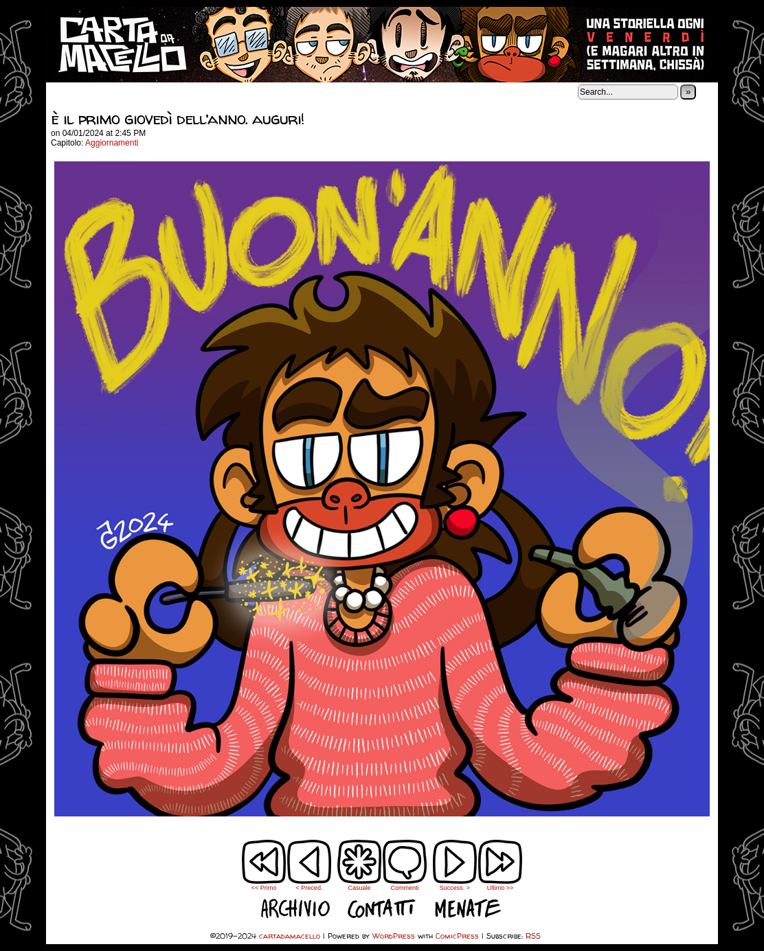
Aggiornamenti (111, 143)
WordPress (393, 935)
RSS (533, 935)
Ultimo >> (500, 887)
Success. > (455, 887)
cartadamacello (382, 44)
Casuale (359, 887)
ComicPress (457, 935)
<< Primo (264, 887)
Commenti (404, 865)
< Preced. (309, 887)
